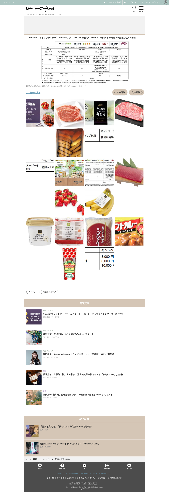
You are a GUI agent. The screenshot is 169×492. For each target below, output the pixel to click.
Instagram (106, 466)
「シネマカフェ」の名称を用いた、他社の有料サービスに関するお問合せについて (85, 473)
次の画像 (136, 92)
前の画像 (120, 92)
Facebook (62, 468)
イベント (34, 292)
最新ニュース (50, 292)
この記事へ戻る (33, 92)
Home (40, 468)
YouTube (129, 468)
